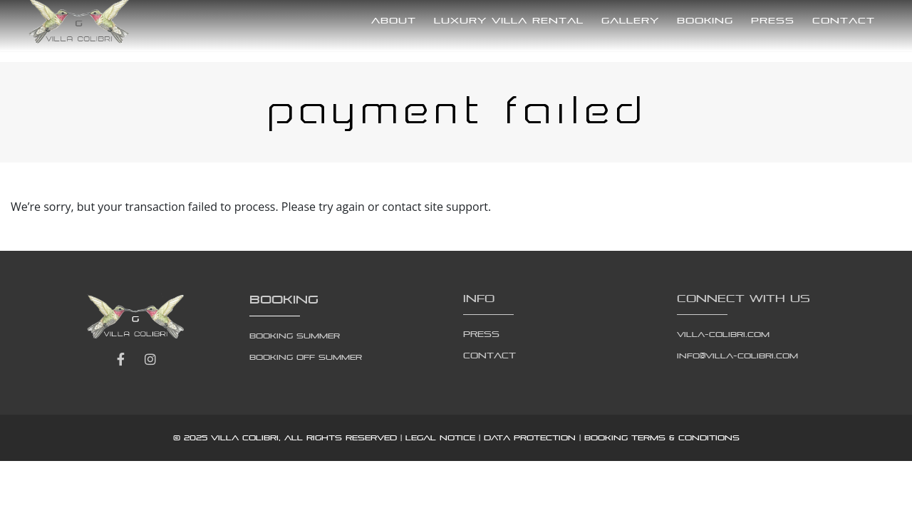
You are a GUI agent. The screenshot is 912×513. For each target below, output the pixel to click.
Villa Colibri (245, 437)
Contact (843, 20)
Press (772, 20)
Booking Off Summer (305, 357)
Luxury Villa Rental (509, 20)
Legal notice (440, 437)
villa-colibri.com (723, 334)
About (393, 20)
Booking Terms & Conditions (662, 437)
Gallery (630, 20)
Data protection (530, 437)
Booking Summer (294, 335)
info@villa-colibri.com (737, 355)
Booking (705, 20)
